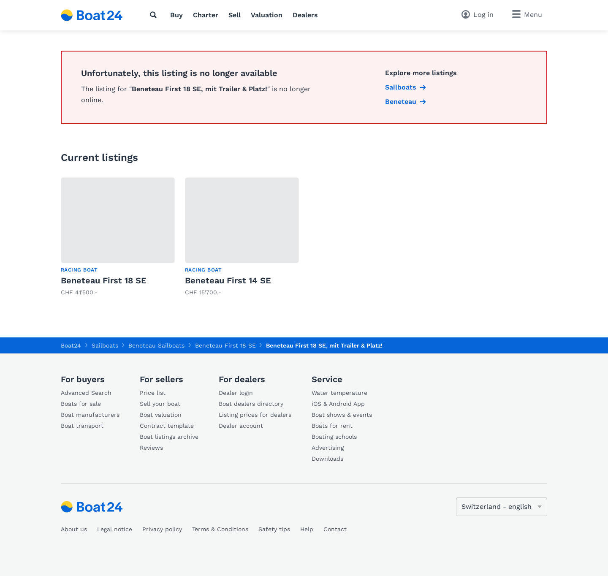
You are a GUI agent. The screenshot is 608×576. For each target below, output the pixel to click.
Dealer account (241, 425)
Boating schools (334, 436)
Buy (176, 15)
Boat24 (71, 345)
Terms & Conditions (220, 529)
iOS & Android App (338, 403)
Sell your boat (160, 403)
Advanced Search (86, 392)
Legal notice (114, 529)
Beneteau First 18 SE (104, 280)
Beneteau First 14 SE (228, 280)
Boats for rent (332, 425)
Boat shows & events (342, 414)
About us (74, 529)
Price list (153, 392)
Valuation (266, 15)
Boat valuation (161, 414)
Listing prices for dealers (255, 414)
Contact (335, 529)
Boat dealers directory (251, 403)
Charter (205, 15)
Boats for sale (81, 403)
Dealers (305, 15)
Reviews (151, 447)
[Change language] (501, 506)
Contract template (167, 425)
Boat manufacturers (90, 414)
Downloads (327, 458)
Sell (234, 15)
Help (306, 529)
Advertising (328, 447)
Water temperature (339, 392)
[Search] (155, 15)
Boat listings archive (169, 436)
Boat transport (82, 425)
